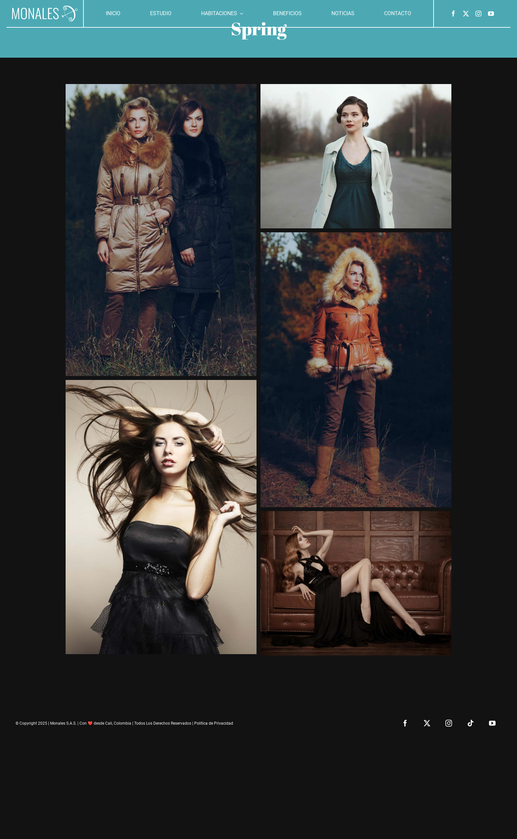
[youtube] (491, 13)
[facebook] (453, 13)
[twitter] (466, 13)
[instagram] (478, 13)
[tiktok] (470, 723)
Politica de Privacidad (213, 723)
